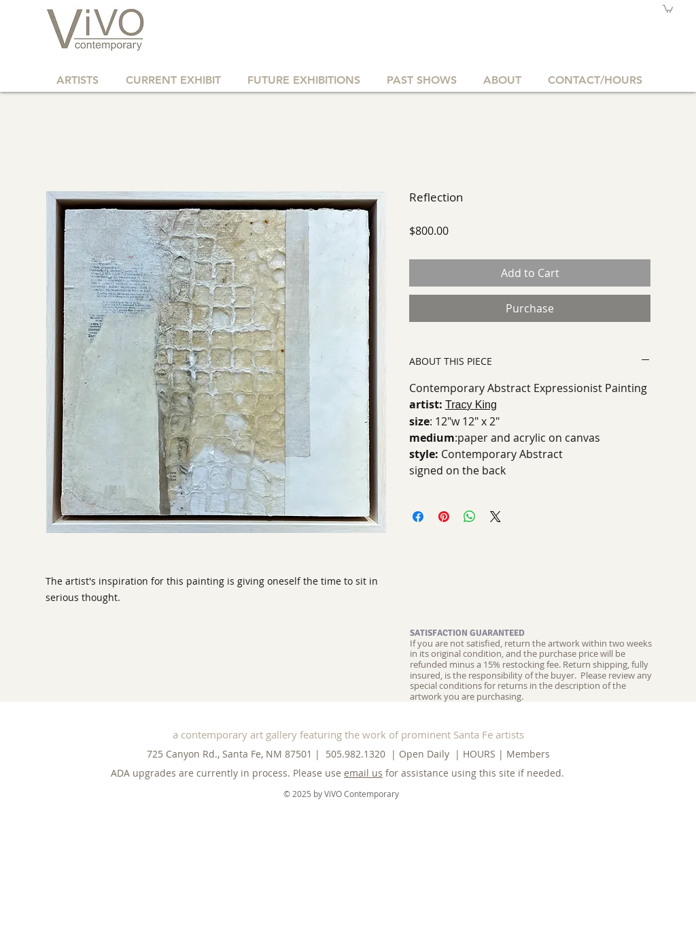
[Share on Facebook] (418, 516)
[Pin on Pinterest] (444, 516)
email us (363, 772)
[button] (668, 8)
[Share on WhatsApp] (470, 516)
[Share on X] (495, 516)
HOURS (479, 753)
